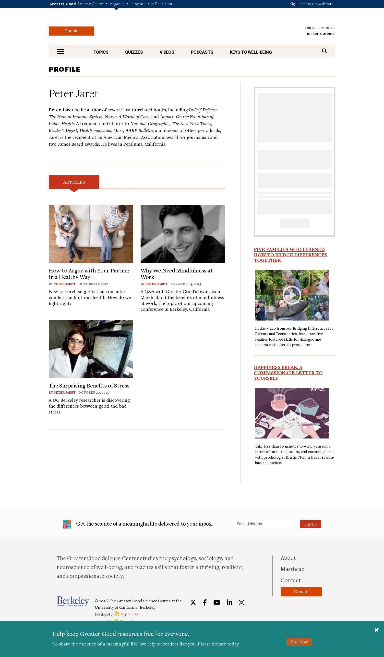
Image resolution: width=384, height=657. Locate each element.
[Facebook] (205, 602)
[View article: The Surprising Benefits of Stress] (91, 349)
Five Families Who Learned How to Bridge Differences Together (290, 254)
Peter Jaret (65, 284)
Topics (100, 52)
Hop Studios (126, 614)
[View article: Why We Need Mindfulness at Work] (183, 233)
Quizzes (134, 52)
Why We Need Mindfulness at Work (177, 273)
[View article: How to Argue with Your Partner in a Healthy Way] (91, 233)
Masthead (293, 568)
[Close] (376, 630)
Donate (71, 30)
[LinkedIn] (229, 602)
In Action (138, 3)
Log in (309, 28)
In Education (161, 3)
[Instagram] (241, 602)
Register (328, 28)
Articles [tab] (74, 182)
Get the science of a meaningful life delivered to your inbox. (138, 524)
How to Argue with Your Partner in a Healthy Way (89, 273)
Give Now (299, 641)
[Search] (324, 51)
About (288, 557)
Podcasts (202, 52)
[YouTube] (216, 602)
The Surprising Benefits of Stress (89, 385)
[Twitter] (193, 602)
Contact (291, 580)
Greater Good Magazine (194, 27)
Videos (167, 52)
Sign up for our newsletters (311, 3)
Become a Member (321, 34)
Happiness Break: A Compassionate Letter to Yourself (288, 372)
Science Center (91, 3)
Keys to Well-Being (251, 52)
